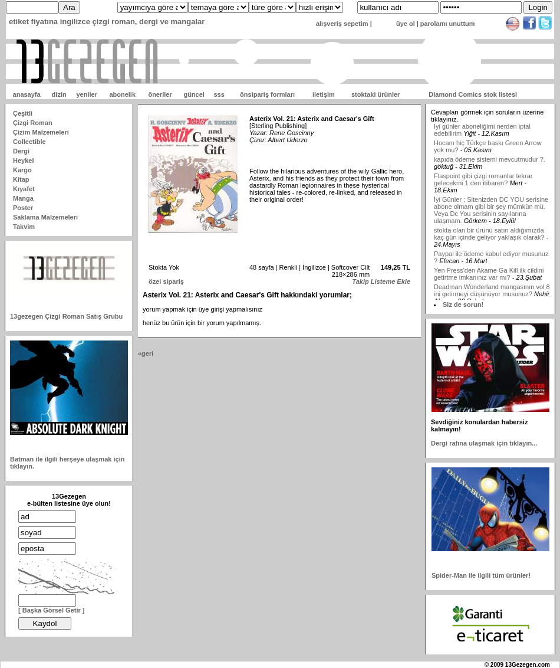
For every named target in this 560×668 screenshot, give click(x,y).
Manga (23, 198)
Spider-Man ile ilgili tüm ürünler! (481, 575)
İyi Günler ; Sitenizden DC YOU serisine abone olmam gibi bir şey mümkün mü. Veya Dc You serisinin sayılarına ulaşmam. (491, 212)
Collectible (29, 141)
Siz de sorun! (463, 304)
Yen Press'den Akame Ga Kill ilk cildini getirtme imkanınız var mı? (488, 276)
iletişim (323, 94)
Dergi (21, 151)
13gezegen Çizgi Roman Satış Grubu (66, 316)
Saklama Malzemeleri (45, 217)
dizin (59, 94)
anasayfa (27, 94)
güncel (193, 94)
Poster (23, 207)
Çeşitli (22, 113)
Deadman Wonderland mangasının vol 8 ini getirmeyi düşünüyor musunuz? (492, 293)
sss (218, 94)
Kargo (22, 169)
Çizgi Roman (32, 122)
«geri (145, 353)
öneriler (160, 94)
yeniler (86, 94)
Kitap (21, 179)
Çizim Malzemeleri (41, 132)
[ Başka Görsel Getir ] (51, 610)
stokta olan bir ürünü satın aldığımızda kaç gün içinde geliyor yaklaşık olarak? (489, 236)
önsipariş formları (267, 94)
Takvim (24, 226)
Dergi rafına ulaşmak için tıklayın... (484, 443)
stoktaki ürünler (375, 94)
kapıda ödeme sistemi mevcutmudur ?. (489, 161)
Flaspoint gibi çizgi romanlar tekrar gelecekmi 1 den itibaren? (483, 182)
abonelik (122, 94)
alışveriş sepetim (342, 23)
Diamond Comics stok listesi (473, 94)
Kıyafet (24, 188)
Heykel (23, 160)
